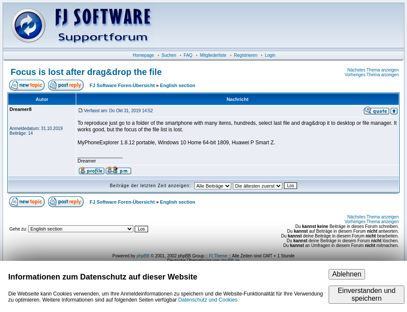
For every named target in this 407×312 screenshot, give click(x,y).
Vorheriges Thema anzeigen (372, 74)
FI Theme (218, 256)
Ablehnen (347, 274)
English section (177, 85)
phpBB (142, 256)
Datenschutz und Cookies (208, 300)
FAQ (188, 55)
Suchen (169, 55)
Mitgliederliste (213, 55)
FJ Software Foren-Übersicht (122, 85)
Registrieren (245, 55)
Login (270, 55)
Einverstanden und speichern (366, 294)
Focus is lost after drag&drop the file (86, 72)
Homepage (143, 55)
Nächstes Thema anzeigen (373, 70)
